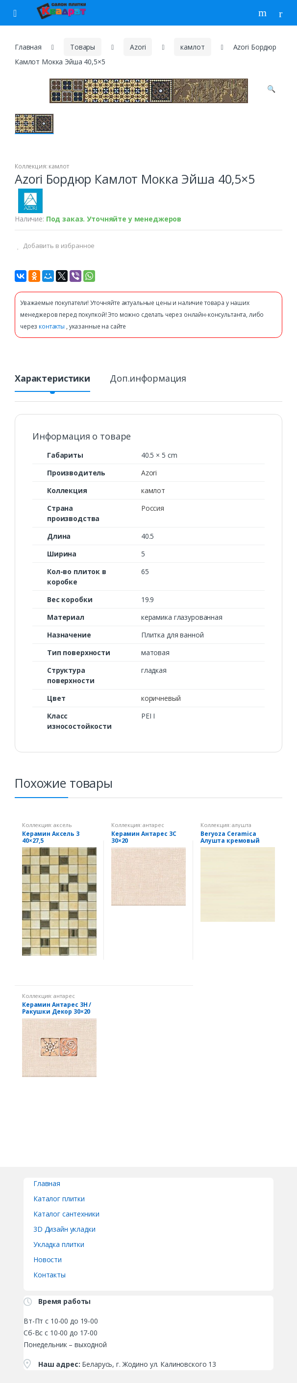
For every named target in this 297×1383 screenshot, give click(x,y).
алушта (241, 825)
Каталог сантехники (66, 1213)
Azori (138, 47)
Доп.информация (148, 379)
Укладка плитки (58, 1244)
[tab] (52, 382)
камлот (192, 47)
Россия (152, 508)
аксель (62, 825)
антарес (153, 825)
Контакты (49, 1274)
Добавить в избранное (58, 245)
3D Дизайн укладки (64, 1229)
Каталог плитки (59, 1198)
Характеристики (52, 379)
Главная (28, 47)
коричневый (161, 698)
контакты (52, 326)
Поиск (263, 12)
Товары (82, 47)
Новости (47, 1259)
